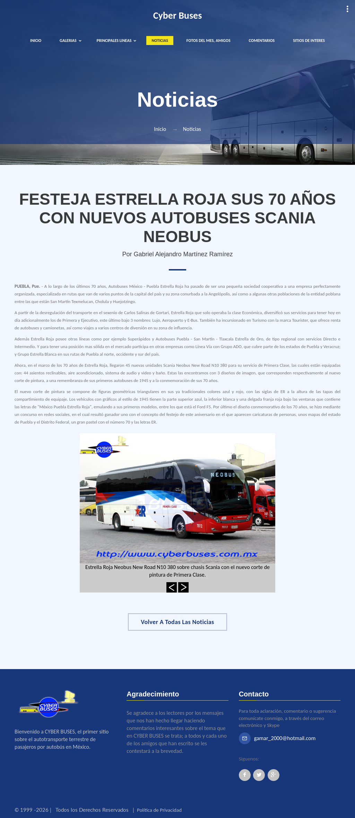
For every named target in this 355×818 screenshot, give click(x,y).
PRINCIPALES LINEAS (114, 40)
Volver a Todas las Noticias (177, 622)
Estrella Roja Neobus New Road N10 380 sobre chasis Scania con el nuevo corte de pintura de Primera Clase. (177, 571)
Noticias (192, 129)
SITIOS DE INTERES (309, 40)
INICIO (35, 40)
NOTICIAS (159, 40)
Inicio (160, 129)
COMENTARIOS (262, 40)
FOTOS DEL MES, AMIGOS (209, 40)
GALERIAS (68, 40)
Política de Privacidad (159, 810)
